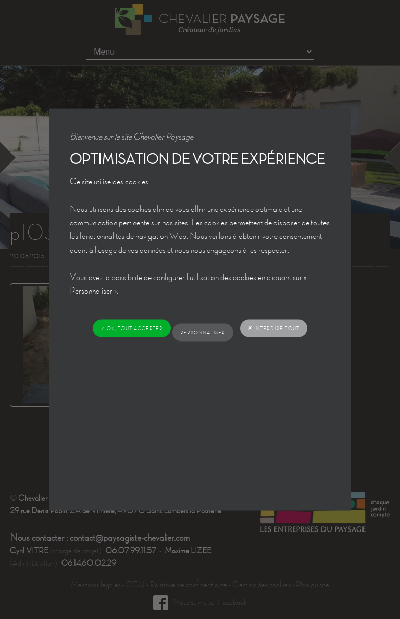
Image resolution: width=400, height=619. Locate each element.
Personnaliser (203, 332)
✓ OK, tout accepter (132, 328)
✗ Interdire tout (273, 328)
